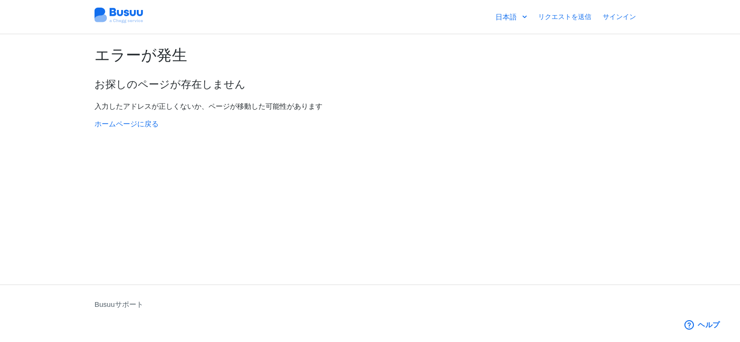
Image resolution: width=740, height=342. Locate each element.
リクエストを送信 (564, 16)
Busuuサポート (119, 304)
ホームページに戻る (127, 124)
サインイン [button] (619, 16)
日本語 (507, 17)
